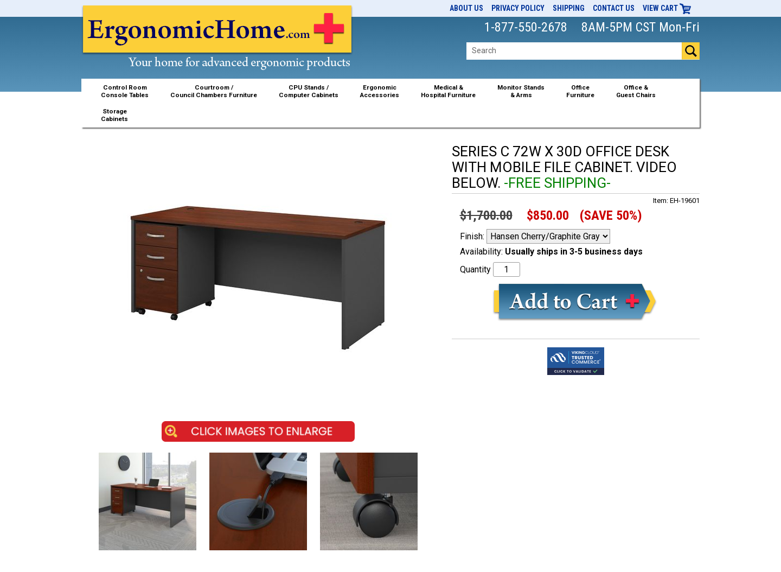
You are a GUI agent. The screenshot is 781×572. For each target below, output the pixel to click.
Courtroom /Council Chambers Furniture (213, 91)
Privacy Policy (518, 8)
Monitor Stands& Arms (521, 91)
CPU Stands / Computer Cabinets (308, 91)
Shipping (569, 8)
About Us (466, 8)
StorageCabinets (114, 115)
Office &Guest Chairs (636, 91)
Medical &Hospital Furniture (448, 91)
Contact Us (614, 8)
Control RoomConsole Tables (125, 91)
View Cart (667, 8)
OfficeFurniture (580, 91)
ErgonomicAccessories (379, 91)
